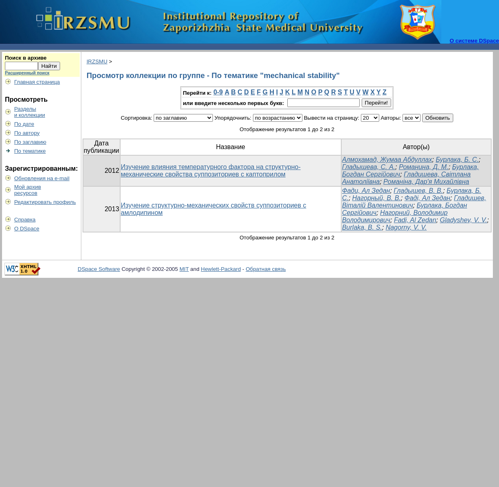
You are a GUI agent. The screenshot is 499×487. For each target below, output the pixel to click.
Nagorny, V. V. (406, 227)
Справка (25, 220)
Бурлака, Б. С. (457, 159)
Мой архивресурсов (27, 190)
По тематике (30, 151)
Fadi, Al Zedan (415, 220)
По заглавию (30, 142)
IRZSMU (97, 61)
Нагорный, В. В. (376, 197)
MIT (184, 269)
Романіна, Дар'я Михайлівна (426, 181)
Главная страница (37, 82)
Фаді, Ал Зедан (427, 197)
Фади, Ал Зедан (366, 190)
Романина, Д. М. (423, 166)
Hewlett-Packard (221, 269)
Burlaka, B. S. (362, 227)
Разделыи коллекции (29, 112)
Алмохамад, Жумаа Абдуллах (387, 159)
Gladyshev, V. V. (463, 220)
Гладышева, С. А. (368, 166)
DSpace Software (99, 269)
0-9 (218, 92)
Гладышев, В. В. (418, 190)
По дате (24, 124)
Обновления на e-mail (41, 178)
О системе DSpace (474, 41)
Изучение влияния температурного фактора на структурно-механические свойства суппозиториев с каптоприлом (211, 170)
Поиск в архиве (26, 58)
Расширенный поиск (27, 72)
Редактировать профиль (45, 202)
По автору (27, 133)
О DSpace (27, 229)
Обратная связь (266, 269)
